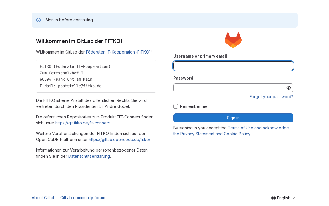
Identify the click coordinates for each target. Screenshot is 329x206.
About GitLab (44, 197)
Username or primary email (200, 56)
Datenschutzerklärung (89, 156)
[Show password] (288, 87)
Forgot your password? (271, 96)
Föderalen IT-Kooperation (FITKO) (118, 51)
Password (183, 78)
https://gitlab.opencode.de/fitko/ (119, 139)
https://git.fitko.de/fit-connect (82, 122)
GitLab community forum (82, 197)
